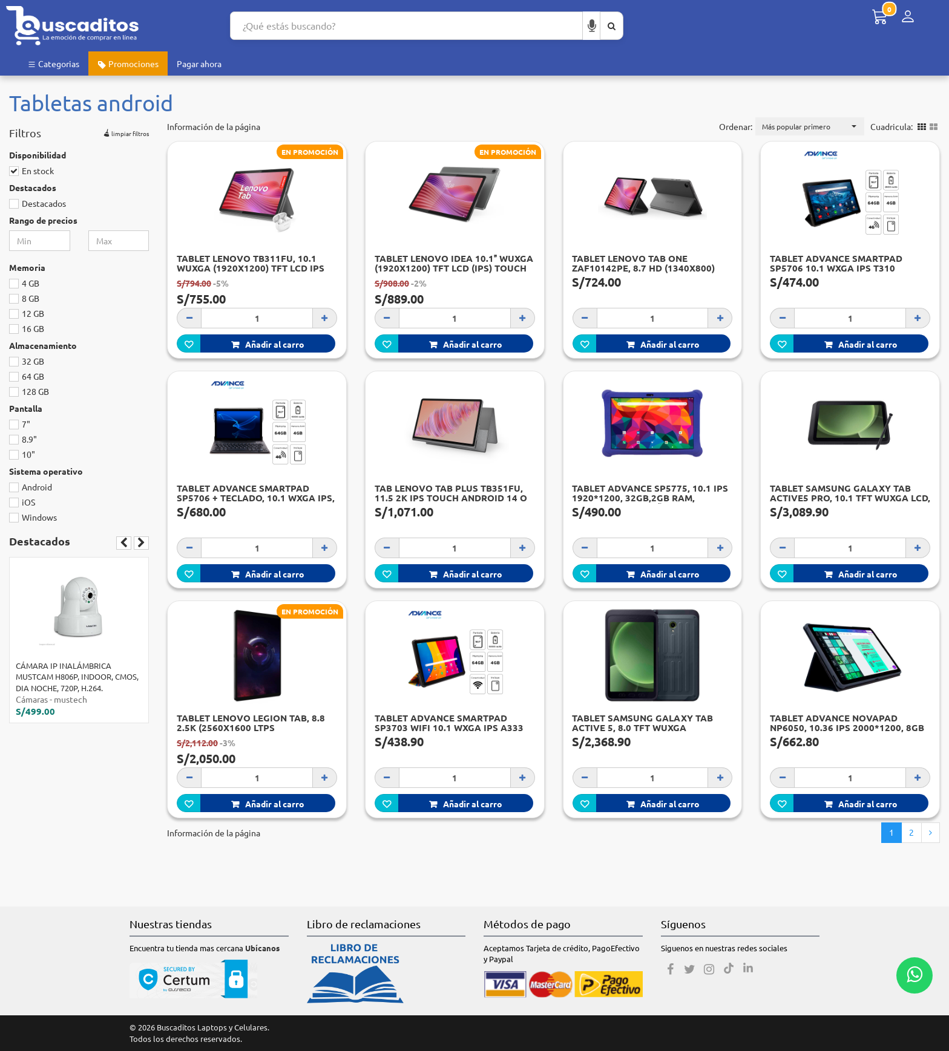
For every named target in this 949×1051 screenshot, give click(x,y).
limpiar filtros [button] (125, 132)
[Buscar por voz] (592, 25)
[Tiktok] (728, 969)
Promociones (128, 64)
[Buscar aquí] (611, 25)
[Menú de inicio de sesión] (908, 16)
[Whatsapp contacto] (914, 975)
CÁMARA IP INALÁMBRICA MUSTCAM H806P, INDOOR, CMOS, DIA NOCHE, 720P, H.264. (77, 676)
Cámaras (32, 699)
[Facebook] (670, 969)
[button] (809, 126)
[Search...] (406, 25)
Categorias (53, 63)
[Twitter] (690, 969)
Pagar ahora (199, 63)
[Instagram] (709, 969)
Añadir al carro (267, 344)
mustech (70, 699)
